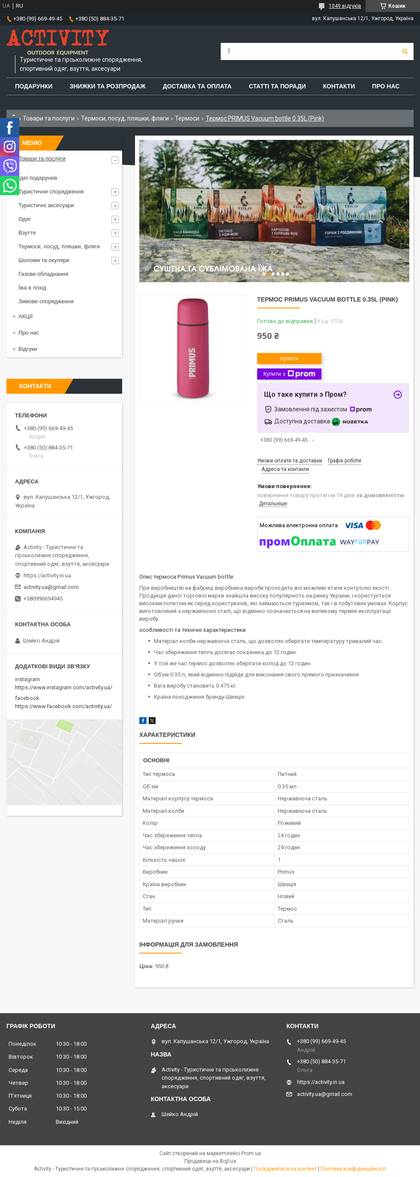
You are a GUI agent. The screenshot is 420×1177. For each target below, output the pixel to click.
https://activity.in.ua (47, 575)
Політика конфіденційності (353, 1169)
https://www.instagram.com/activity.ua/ (63, 687)
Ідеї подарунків (37, 178)
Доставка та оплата (197, 86)
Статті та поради (277, 86)
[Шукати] (405, 51)
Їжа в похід (32, 287)
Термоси (187, 118)
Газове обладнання (43, 274)
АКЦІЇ (25, 316)
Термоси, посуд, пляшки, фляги (125, 118)
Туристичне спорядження (51, 191)
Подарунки (33, 86)
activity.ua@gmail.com (51, 587)
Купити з (289, 374)
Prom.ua (251, 1153)
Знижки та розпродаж (107, 86)
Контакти (339, 86)
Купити (289, 358)
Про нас (28, 332)
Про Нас (385, 86)
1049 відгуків (345, 6)
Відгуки (27, 349)
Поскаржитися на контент (285, 1169)
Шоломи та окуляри (43, 260)
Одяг (24, 219)
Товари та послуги (49, 118)
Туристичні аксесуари (46, 205)
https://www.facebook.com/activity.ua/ (63, 706)
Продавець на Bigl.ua (210, 1161)
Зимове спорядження (46, 301)
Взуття (27, 232)
